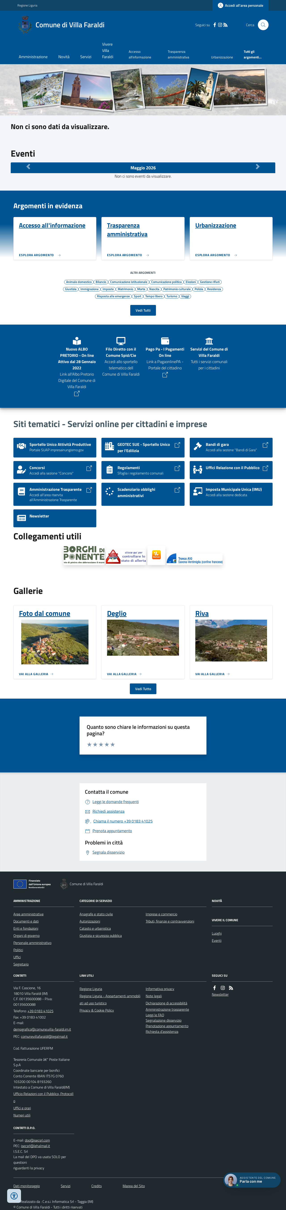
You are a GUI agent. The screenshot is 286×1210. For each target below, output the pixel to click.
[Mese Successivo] (258, 166)
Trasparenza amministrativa (178, 54)
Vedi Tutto (143, 688)
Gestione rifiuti (210, 281)
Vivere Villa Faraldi (107, 50)
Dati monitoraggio (26, 1186)
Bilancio (101, 281)
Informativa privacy (160, 988)
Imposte (108, 289)
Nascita (154, 289)
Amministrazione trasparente (167, 1009)
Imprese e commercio (161, 914)
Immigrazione (89, 289)
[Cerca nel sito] (261, 24)
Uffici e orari (22, 1108)
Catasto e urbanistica (95, 928)
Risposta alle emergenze (113, 296)
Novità (63, 57)
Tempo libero (153, 296)
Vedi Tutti (143, 310)
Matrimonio (125, 289)
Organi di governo (26, 935)
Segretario (21, 964)
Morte (141, 289)
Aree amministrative (28, 914)
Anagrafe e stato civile (96, 914)
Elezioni (191, 281)
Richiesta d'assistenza (162, 1031)
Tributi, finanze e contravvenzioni (170, 921)
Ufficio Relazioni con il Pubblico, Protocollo (43, 1097)
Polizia (199, 289)
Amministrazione (33, 57)
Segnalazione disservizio (163, 1020)
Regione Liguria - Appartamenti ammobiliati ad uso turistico (110, 999)
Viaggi (185, 296)
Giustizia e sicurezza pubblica (101, 935)
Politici (18, 950)
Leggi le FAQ (155, 1015)
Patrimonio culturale (177, 289)
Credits (96, 1186)
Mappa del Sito (134, 1186)
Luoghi (217, 933)
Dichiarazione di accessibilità (166, 1003)
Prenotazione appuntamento (167, 1026)
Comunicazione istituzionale (128, 281)
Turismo (171, 296)
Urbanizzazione (222, 57)
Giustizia (70, 289)
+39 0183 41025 (40, 1011)
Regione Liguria (27, 5)
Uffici (17, 957)
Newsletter (220, 994)
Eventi (216, 940)
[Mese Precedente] (28, 166)
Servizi (85, 57)
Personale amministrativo (32, 942)
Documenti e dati (26, 921)
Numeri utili (21, 1115)
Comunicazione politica (166, 281)
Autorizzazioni (90, 921)
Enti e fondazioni (25, 928)
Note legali (154, 996)
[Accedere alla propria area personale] (240, 5)
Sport (137, 296)
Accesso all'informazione (140, 54)
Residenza (214, 289)
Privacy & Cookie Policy (97, 1010)
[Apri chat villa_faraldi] (252, 1180)
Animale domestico (79, 281)
